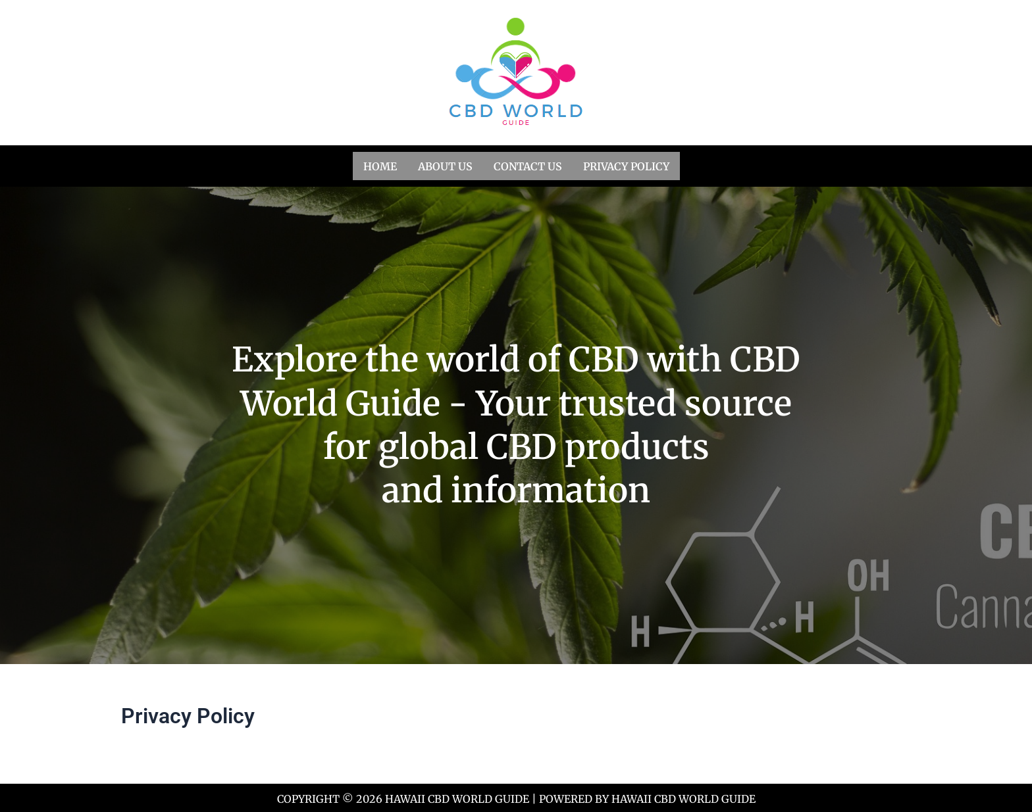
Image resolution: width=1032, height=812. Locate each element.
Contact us (528, 165)
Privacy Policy (626, 165)
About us (445, 165)
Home (380, 165)
